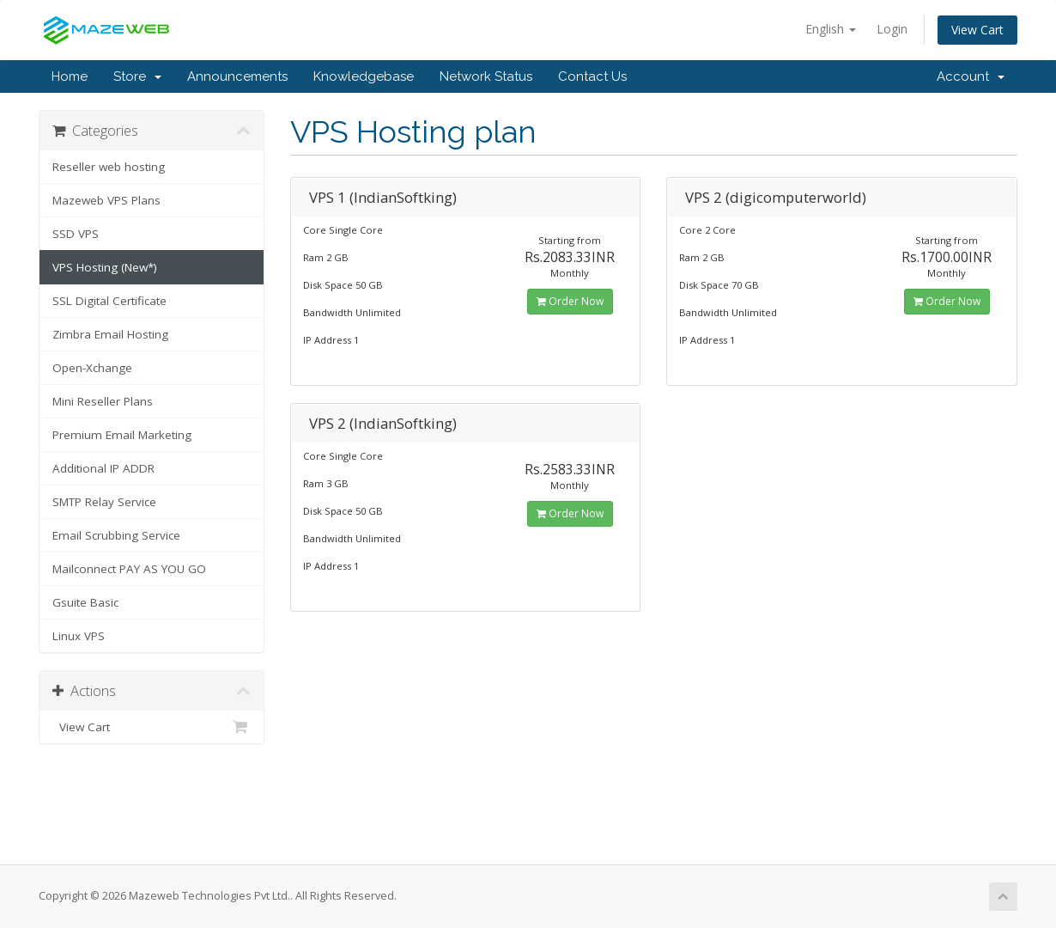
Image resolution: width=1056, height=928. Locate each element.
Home (70, 76)
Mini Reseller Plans (102, 401)
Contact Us (592, 76)
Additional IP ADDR (103, 468)
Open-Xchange (92, 367)
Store (137, 76)
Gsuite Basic (85, 602)
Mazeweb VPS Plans (106, 200)
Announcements (237, 76)
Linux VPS (78, 636)
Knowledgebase (363, 76)
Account (970, 76)
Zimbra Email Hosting (110, 334)
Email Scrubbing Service (116, 535)
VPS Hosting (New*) (104, 267)
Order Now (570, 301)
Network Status (486, 76)
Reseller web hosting (108, 166)
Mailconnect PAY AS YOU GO (129, 569)
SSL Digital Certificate (109, 300)
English (830, 29)
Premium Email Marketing (121, 435)
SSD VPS (75, 233)
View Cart (977, 29)
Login (892, 29)
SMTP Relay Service (104, 502)
